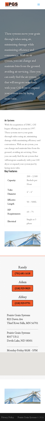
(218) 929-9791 (22, 303)
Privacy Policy (7, 417)
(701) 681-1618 (22, 273)
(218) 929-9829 (22, 288)
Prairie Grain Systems (27, 417)
